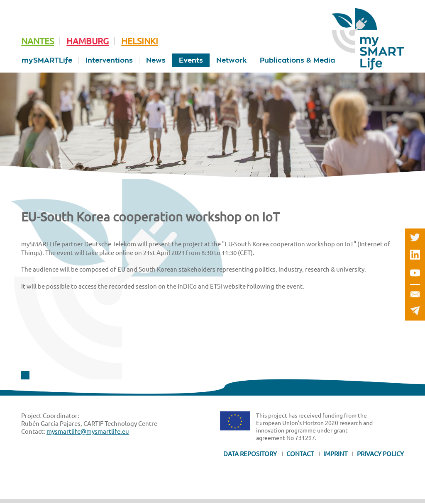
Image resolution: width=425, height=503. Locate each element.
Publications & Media (297, 60)
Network (231, 60)
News (156, 60)
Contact (300, 453)
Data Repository (250, 453)
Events (191, 60)
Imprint (335, 453)
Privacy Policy (380, 453)
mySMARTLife (47, 60)
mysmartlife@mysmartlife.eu (87, 431)
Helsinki (139, 40)
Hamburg (87, 40)
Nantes (37, 40)
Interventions (109, 60)
